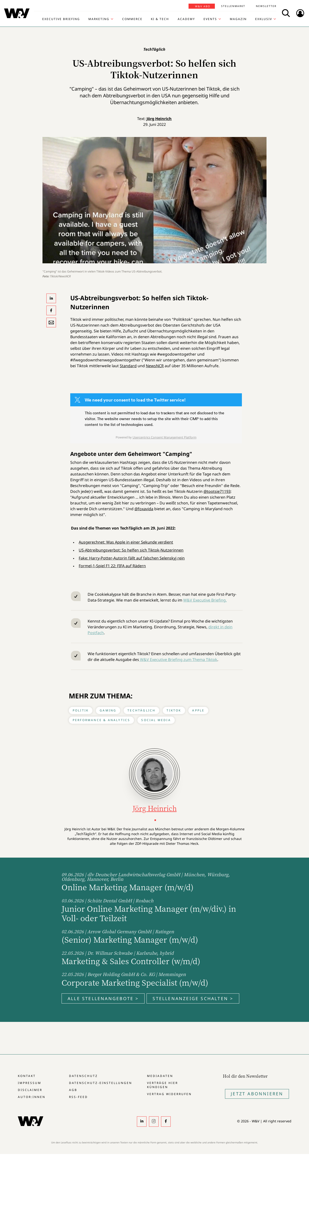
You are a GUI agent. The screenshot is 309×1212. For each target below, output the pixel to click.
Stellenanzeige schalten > (193, 998)
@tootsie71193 (217, 491)
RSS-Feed (78, 1097)
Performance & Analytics (101, 720)
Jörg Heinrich (159, 118)
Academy (186, 19)
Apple (198, 710)
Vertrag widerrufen (169, 1094)
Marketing (98, 19)
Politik (81, 710)
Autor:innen (31, 1097)
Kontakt (27, 1076)
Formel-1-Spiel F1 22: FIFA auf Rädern (112, 565)
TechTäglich (141, 710)
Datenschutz (83, 1076)
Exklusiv (263, 19)
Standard (128, 365)
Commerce (132, 19)
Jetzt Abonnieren (257, 1094)
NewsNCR (155, 365)
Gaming (108, 710)
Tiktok (174, 710)
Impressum (29, 1083)
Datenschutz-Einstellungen (100, 1083)
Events (210, 19)
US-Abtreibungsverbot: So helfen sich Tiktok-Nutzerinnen (131, 550)
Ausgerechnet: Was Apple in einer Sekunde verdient (126, 542)
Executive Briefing (61, 19)
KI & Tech (160, 19)
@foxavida (143, 508)
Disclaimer (30, 1090)
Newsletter (266, 6)
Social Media (156, 720)
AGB (73, 1090)
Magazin (238, 19)
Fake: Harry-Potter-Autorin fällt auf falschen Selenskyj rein (132, 558)
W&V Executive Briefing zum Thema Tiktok (178, 659)
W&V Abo (202, 6)
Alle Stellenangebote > (103, 998)
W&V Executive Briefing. (205, 600)
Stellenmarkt (233, 6)
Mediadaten (160, 1076)
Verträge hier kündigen (162, 1085)
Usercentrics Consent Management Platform (165, 437)
